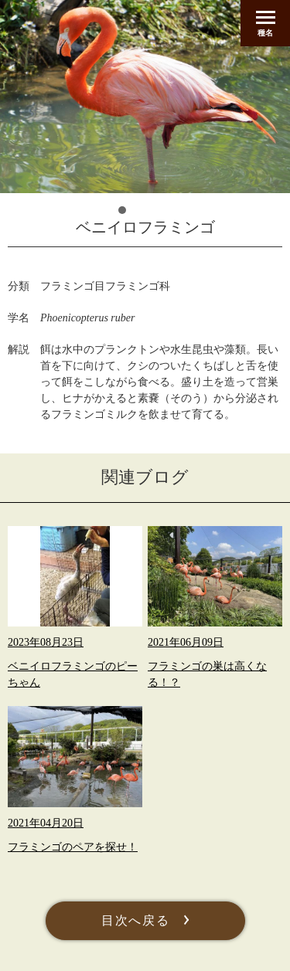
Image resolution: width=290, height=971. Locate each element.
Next (258, 165)
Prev (32, 165)
